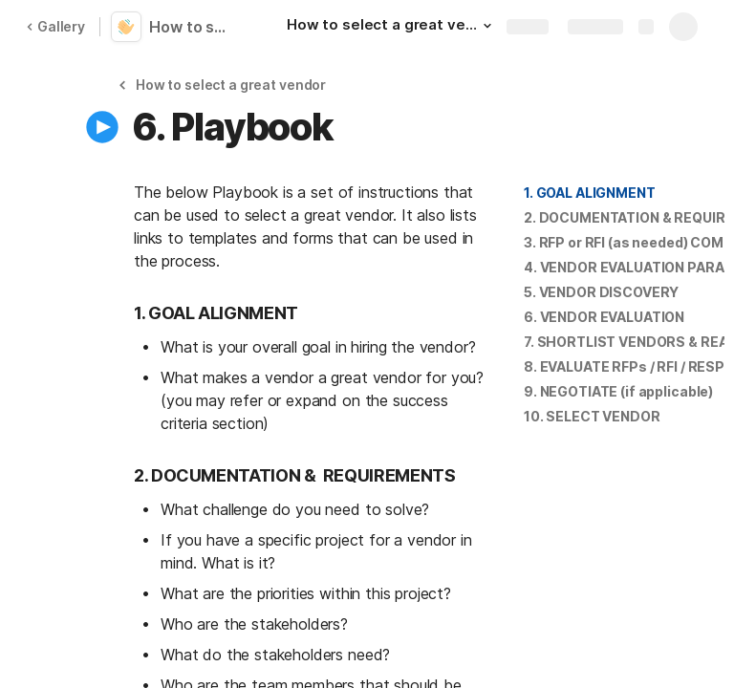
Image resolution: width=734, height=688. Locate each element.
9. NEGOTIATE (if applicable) (618, 391)
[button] (487, 25)
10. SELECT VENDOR (592, 416)
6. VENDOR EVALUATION (604, 317)
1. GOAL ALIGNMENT (590, 192)
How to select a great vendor (193, 26)
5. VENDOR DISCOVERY (601, 292)
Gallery (55, 26)
